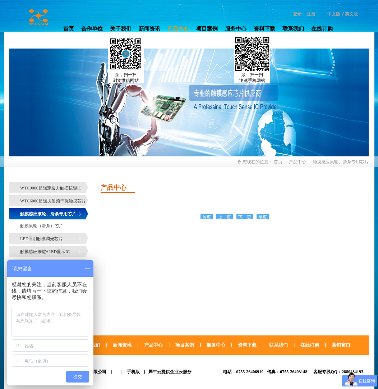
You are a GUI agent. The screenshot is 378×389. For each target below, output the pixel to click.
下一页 (244, 217)
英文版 (351, 14)
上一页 (224, 217)
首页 (68, 29)
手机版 (132, 371)
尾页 (262, 217)
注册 (311, 14)
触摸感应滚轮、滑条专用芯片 (341, 161)
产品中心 (297, 161)
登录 (297, 14)
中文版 (333, 14)
